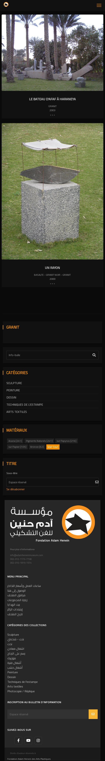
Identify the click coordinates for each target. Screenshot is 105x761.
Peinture (13, 390)
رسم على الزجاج (16, 653)
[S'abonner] (52, 482)
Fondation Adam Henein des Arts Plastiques (29, 759)
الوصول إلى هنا (16, 590)
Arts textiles (16, 411)
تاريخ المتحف (15, 614)
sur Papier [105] (17, 446)
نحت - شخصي (15, 639)
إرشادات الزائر (15, 609)
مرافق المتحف (16, 595)
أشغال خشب (15, 667)
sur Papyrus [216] (66, 440)
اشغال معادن (15, 648)
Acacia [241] (15, 440)
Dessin (11, 397)
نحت (9, 644)
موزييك (11, 658)
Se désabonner (15, 489)
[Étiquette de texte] (52, 355)
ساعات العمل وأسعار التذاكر (24, 585)
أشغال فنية (14, 663)
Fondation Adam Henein (52, 540)
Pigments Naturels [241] (39, 440)
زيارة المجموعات (17, 600)
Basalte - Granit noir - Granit (52, 274)
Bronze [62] (37, 446)
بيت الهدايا (13, 604)
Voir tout (52, 447)
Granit (52, 106)
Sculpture (14, 383)
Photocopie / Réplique (21, 691)
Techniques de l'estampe (24, 404)
